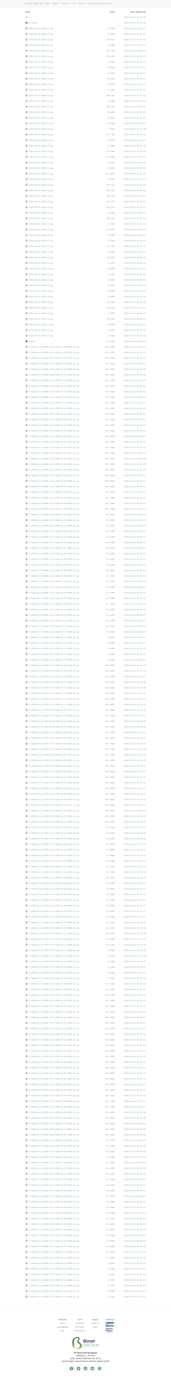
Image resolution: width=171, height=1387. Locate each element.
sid (74, 3)
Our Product (80, 1327)
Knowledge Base (62, 1327)
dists (66, 3)
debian (55, 3)
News (62, 1331)
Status (95, 1327)
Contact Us (95, 1323)
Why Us (62, 1323)
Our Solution (80, 1323)
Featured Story (80, 1331)
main (81, 3)
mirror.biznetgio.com (37, 3)
